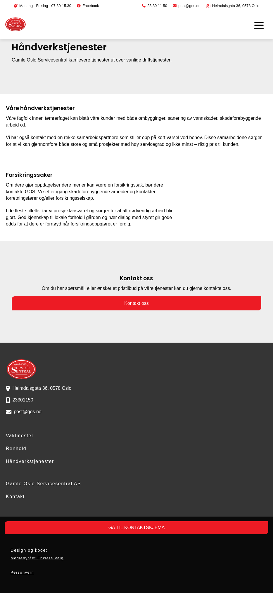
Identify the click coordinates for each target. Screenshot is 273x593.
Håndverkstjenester (30, 461)
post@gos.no (187, 6)
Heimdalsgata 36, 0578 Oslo (232, 6)
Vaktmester (20, 435)
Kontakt (15, 496)
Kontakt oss (136, 303)
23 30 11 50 (154, 6)
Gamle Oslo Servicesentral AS (43, 483)
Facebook (88, 6)
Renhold (16, 448)
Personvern (22, 572)
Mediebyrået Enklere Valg (37, 558)
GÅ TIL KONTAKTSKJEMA (136, 527)
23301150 (22, 399)
